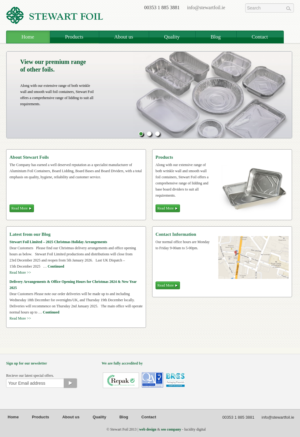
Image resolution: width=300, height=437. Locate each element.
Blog (216, 37)
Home (27, 37)
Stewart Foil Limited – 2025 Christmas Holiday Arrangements (58, 242)
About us (123, 37)
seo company (171, 429)
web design (147, 429)
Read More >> (20, 272)
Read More (167, 208)
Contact (260, 37)
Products (74, 37)
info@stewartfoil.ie (206, 7)
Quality (172, 37)
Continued (56, 266)
